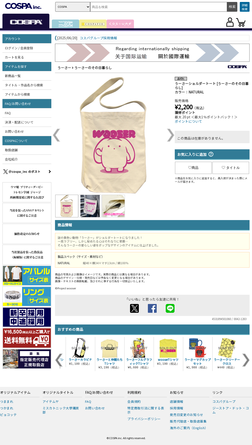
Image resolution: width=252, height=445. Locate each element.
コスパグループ (224, 401)
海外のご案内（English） (189, 427)
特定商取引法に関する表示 (145, 410)
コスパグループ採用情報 (98, 38)
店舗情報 (176, 401)
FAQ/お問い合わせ (18, 103)
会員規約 (134, 401)
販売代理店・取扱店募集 (188, 421)
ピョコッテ (8, 414)
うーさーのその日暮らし (93, 67)
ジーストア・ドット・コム (230, 410)
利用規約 (134, 392)
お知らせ (177, 392)
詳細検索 (245, 7)
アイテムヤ (51, 401)
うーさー (64, 67)
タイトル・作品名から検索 (24, 85)
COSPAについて (16, 140)
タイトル (231, 168)
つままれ (6, 401)
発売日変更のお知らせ (186, 414)
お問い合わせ (14, 131)
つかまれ (6, 408)
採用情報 (176, 408)
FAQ (8, 113)
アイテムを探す (16, 66)
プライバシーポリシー (144, 418)
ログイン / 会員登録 (19, 48)
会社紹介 (11, 159)
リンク (217, 392)
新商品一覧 (13, 75)
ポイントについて (188, 121)
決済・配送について (19, 122)
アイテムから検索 (17, 94)
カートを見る (14, 57)
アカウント (13, 38)
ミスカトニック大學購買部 (61, 410)
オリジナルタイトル (58, 392)
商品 (193, 168)
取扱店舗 (11, 150)
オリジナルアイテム (15, 392)
